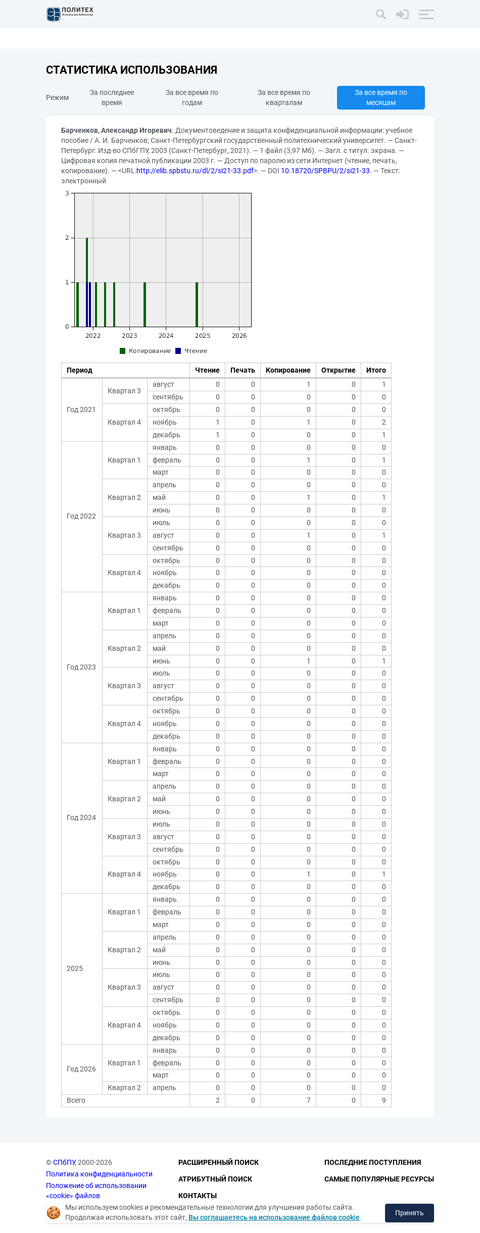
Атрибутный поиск (215, 1179)
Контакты (197, 1196)
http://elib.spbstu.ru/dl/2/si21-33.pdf (195, 171)
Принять (409, 1213)
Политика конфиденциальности (99, 1174)
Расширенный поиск (218, 1163)
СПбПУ (64, 1163)
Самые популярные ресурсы (379, 1179)
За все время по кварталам (284, 97)
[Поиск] (381, 14)
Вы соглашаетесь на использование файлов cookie (274, 1217)
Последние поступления (372, 1163)
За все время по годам (192, 97)
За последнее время (112, 97)
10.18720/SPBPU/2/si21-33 (325, 171)
